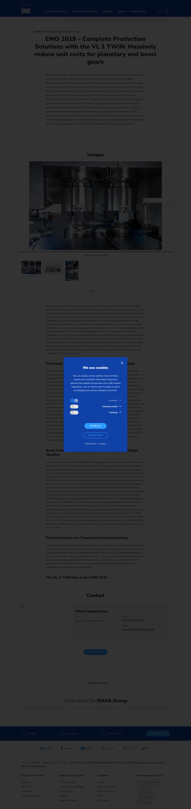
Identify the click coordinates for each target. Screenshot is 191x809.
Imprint (103, 443)
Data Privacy (90, 443)
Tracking (113, 412)
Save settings (95, 435)
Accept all (95, 426)
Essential (112, 400)
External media (109, 406)
